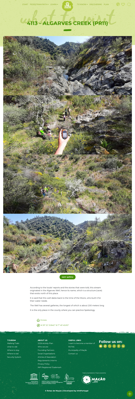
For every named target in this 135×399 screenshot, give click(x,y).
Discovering (95, 4)
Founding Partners (46, 350)
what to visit (12, 347)
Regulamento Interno (47, 361)
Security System (14, 357)
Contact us (73, 354)
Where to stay (13, 350)
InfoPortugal (82, 391)
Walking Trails (13, 343)
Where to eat (13, 354)
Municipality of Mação (77, 350)
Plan (106, 4)
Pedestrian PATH (39, 4)
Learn (54, 4)
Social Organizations (46, 354)
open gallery (67, 277)
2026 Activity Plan (45, 343)
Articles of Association (47, 357)
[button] (130, 394)
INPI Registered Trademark (49, 367)
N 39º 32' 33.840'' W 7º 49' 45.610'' (55, 325)
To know (82, 4)
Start (25, 4)
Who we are (43, 347)
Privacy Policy (44, 364)
